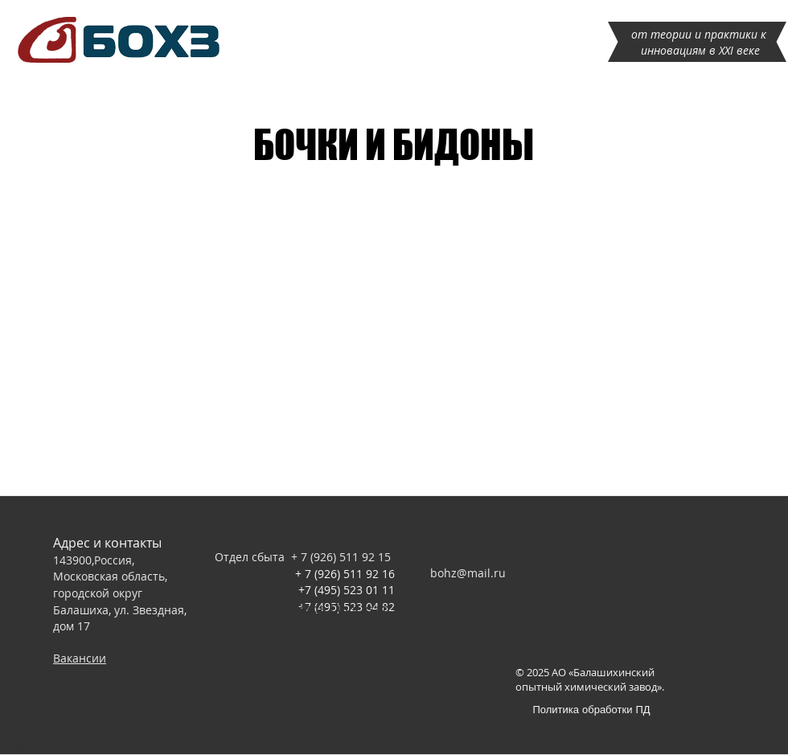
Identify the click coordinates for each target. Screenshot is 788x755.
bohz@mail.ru (468, 573)
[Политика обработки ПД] (591, 709)
